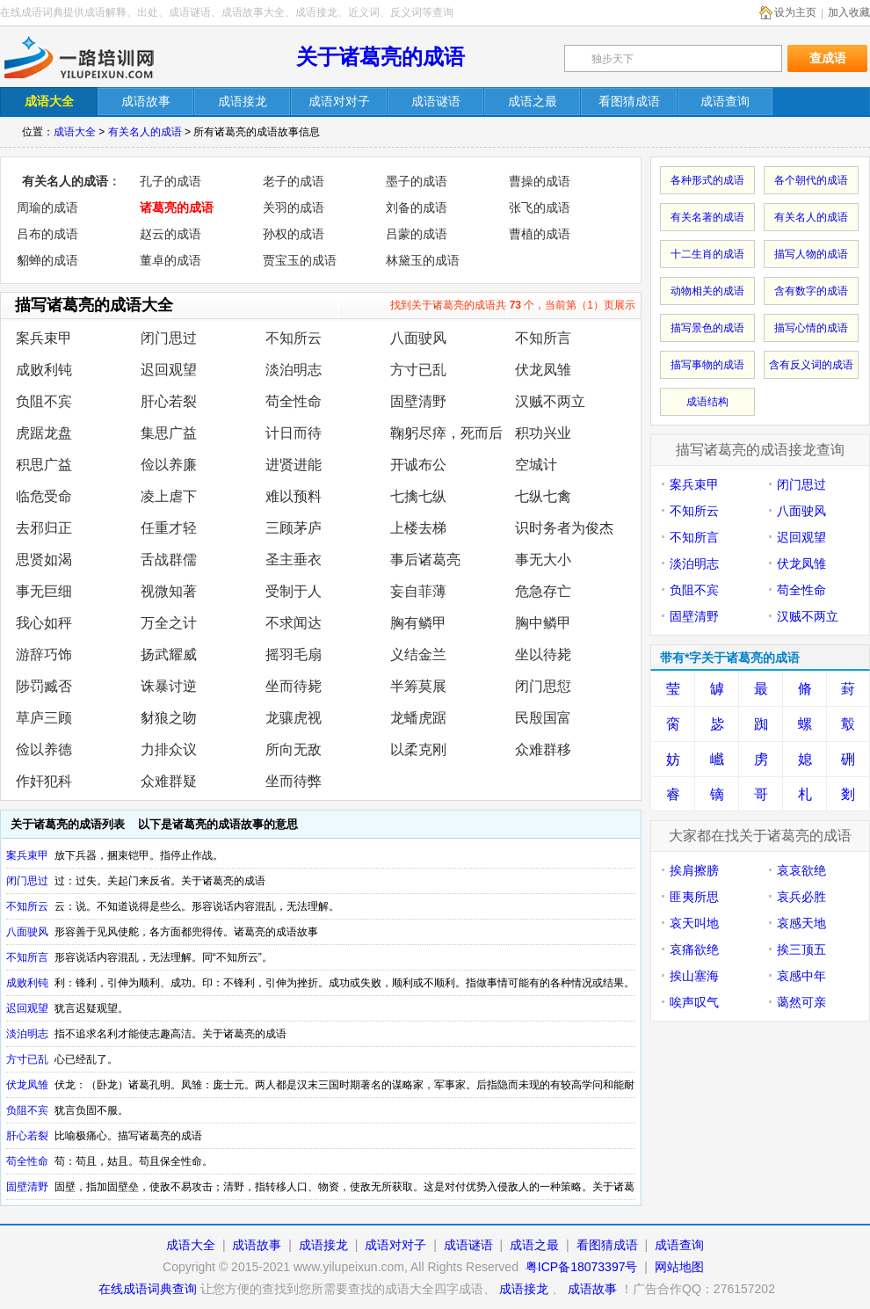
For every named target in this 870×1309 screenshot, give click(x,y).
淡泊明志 (293, 369)
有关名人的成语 (145, 132)
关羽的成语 (293, 207)
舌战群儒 (169, 559)
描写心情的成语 (811, 328)
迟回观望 (169, 369)
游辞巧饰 (44, 654)
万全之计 (169, 622)
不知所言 (543, 338)
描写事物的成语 (707, 365)
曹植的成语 (539, 234)
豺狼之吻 (169, 717)
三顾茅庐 (293, 527)
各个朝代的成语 (811, 180)
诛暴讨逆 (169, 686)
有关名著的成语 (707, 217)
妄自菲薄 (418, 591)
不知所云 (293, 338)
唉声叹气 (694, 1002)
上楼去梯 (418, 527)
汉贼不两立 (550, 401)
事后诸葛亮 (425, 559)
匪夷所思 (694, 897)
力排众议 (169, 749)
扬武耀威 (169, 654)
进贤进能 (293, 464)
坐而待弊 (293, 781)
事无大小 (543, 559)
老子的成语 (293, 181)
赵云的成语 (170, 234)
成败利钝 (44, 369)
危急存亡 (543, 591)
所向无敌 (293, 749)
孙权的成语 (293, 234)
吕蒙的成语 (416, 234)
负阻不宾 (44, 401)
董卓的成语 (170, 260)
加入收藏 (849, 12)
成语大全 (75, 132)
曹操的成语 (539, 181)
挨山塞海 (694, 976)
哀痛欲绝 (694, 949)
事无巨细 (44, 591)
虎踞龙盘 (44, 432)
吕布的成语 (47, 234)
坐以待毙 (543, 654)
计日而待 (293, 432)
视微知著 (169, 591)
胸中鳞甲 (543, 622)
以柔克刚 (418, 749)
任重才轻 (169, 527)
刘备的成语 (416, 207)
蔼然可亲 (801, 1002)
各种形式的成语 (707, 180)
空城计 (536, 464)
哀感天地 (801, 923)
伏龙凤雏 (543, 369)
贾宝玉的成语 (300, 260)
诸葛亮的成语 (177, 207)
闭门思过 (169, 338)
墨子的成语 (416, 181)
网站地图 (679, 1267)
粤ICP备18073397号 (584, 1267)
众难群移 (543, 749)
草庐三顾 (44, 717)
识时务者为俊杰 (564, 527)
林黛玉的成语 (423, 260)
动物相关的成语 (707, 291)
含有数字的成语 (811, 291)
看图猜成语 (607, 1245)
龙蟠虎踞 (418, 717)
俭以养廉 (169, 464)
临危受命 (44, 496)
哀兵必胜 (801, 897)
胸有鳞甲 (418, 622)
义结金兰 (418, 654)
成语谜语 (468, 1245)
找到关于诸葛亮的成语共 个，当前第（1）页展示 (512, 305)
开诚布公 (418, 464)
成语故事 (256, 1245)
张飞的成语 (539, 207)
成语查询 (679, 1245)
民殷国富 (543, 717)
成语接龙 (323, 1245)
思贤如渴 (44, 559)
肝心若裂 (169, 401)
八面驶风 (418, 338)
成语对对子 (395, 1245)
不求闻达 (293, 622)
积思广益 (44, 464)
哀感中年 (801, 976)
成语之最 (534, 1245)
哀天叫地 (694, 923)
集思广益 (169, 432)
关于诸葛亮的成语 (380, 57)
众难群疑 (169, 781)
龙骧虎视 (293, 717)
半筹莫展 (418, 686)
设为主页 (795, 12)
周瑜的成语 (47, 207)
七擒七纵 (418, 496)
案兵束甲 (44, 338)
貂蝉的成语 (47, 260)
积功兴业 (543, 432)
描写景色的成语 (707, 328)
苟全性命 (293, 401)
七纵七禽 (543, 496)
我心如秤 (44, 622)
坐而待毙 (293, 686)
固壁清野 (418, 401)
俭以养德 (44, 749)
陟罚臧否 (44, 686)
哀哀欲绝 (801, 870)
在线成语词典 (94, 57)
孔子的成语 (170, 181)
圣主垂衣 (293, 559)
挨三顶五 (801, 949)
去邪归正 (44, 527)
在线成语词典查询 (147, 1289)
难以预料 (293, 496)
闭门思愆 (543, 686)
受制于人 (293, 591)
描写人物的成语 (811, 254)
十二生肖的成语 (707, 254)
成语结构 (707, 402)
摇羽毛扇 (293, 654)
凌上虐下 (169, 496)
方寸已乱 (418, 369)
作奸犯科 (44, 781)
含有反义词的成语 (811, 365)
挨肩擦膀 (694, 870)
